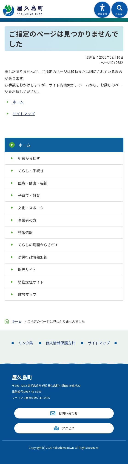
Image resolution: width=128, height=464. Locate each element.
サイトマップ (24, 113)
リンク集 (25, 343)
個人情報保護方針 (60, 343)
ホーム (18, 102)
